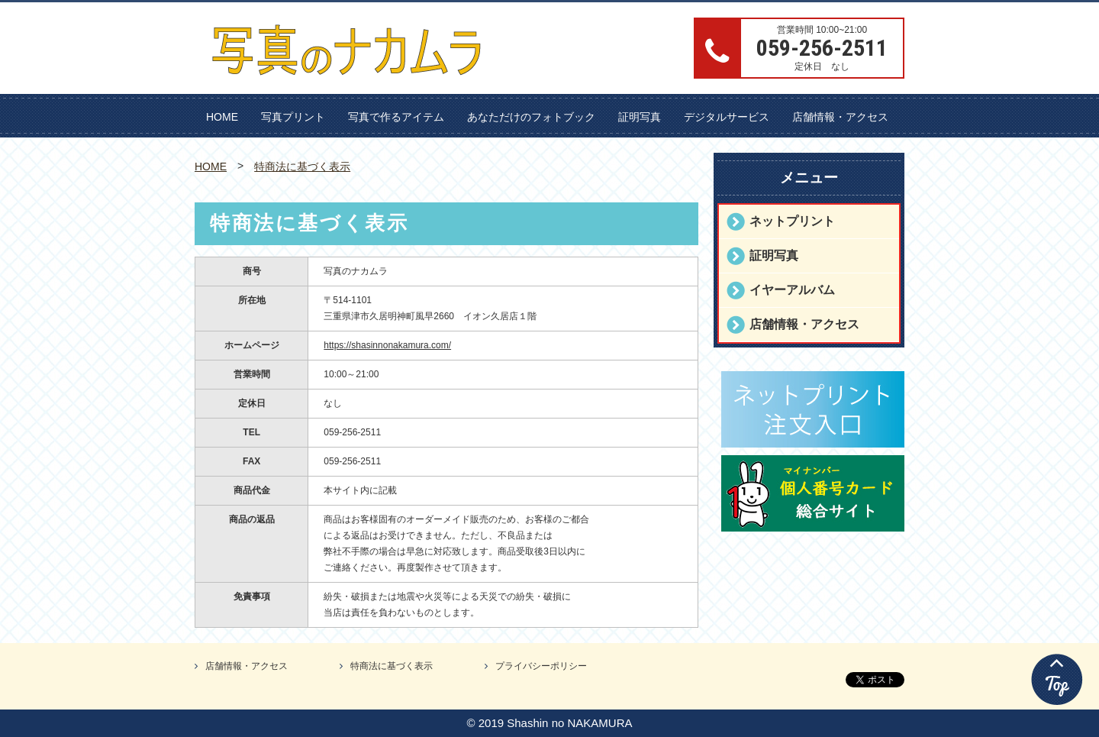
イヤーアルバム (792, 289)
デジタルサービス (726, 117)
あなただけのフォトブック (531, 117)
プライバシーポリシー (541, 666)
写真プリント (293, 117)
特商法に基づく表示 (302, 166)
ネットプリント (792, 221)
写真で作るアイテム (396, 117)
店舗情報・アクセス (840, 117)
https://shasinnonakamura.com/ (387, 345)
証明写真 (639, 117)
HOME (222, 117)
